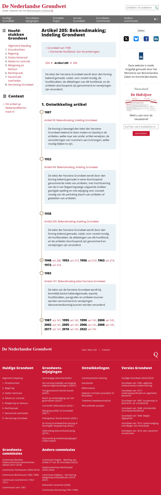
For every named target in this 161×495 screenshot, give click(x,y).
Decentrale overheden (14, 78)
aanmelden (141, 133)
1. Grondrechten (11, 383)
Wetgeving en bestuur (16, 67)
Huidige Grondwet (8, 19)
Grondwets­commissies (103, 19)
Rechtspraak (15, 73)
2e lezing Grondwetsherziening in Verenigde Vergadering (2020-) (60, 424)
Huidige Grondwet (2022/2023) (137, 378)
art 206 (57, 260)
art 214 (92, 260)
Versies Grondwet (79, 19)
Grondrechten (16, 49)
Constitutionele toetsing (94, 378)
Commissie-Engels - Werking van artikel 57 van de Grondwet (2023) (60, 461)
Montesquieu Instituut (39, 10)
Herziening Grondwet (20, 84)
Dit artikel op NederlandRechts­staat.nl (16, 107)
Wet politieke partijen (93, 405)
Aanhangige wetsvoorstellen (57, 378)
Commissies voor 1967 (14, 487)
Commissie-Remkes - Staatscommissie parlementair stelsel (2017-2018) (18, 462)
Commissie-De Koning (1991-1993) (60, 489)
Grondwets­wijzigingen (33, 19)
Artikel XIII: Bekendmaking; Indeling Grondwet (71, 167)
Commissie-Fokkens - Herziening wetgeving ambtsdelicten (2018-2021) (59, 477)
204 (47, 63)
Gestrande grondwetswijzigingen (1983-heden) (59, 439)
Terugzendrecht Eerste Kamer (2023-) (58, 392)
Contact (106, 349)
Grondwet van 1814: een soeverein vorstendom (140, 432)
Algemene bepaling (19, 45)
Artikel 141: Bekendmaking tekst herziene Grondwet (74, 281)
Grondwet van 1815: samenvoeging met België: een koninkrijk (140, 424)
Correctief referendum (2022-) (58, 405)
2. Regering (8, 388)
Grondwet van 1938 (59, 48)
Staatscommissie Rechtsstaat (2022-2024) (57, 468)
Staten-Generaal (17, 57)
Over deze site (89, 349)
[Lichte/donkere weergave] (156, 19)
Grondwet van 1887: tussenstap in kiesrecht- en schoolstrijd (140, 402)
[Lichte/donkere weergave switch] (156, 19)
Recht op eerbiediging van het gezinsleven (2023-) (58, 399)
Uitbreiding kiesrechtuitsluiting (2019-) (58, 432)
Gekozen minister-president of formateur (98, 394)
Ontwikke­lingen (58, 19)
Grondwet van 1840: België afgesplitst (136, 417)
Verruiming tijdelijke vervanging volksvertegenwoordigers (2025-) (59, 384)
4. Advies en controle (13, 398)
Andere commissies (131, 19)
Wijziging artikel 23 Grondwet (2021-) (57, 412)
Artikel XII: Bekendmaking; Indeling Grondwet (70, 120)
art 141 (57, 320)
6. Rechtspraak (10, 408)
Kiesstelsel (87, 383)
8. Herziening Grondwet (14, 418)
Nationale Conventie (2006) (56, 484)
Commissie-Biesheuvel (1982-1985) (20, 474)
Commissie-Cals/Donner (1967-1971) (18, 481)
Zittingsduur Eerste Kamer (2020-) (60, 418)
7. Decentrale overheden (15, 413)
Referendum (88, 388)
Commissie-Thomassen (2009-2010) (20, 469)
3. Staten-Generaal (12, 393)
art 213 (74, 260)
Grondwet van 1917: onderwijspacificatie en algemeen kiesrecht (139, 393)
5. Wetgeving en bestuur (15, 403)
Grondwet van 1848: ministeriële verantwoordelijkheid (139, 409)
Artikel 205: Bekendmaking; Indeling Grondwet (71, 221)
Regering (13, 53)
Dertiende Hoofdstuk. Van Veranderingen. (75, 51)
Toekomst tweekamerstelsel (96, 400)
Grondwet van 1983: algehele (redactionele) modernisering (137, 384)
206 (75, 63)
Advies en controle (19, 61)
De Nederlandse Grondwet (34, 6)
